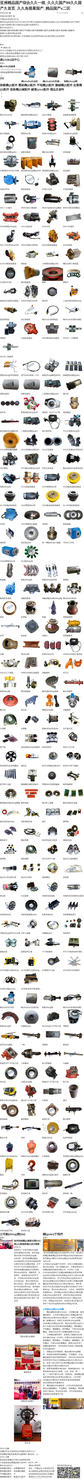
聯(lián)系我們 (58, 36)
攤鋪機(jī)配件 (42, 30)
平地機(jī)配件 (30, 30)
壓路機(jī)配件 (18, 30)
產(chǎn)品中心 (6, 28)
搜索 (2, 78)
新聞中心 (35, 25)
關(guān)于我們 (73, 22)
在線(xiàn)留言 (7, 16)
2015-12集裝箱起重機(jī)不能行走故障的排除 (18, 53)
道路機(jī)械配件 (68, 30)
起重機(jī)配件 (55, 30)
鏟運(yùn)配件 (6, 33)
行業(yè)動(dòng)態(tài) (21, 25)
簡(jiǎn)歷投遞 (14, 36)
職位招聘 (4, 36)
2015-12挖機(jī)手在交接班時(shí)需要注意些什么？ (21, 50)
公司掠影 (62, 22)
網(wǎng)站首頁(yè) (8, 22)
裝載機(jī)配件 (6, 30)
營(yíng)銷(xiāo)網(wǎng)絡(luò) (44, 22)
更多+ (2, 63)
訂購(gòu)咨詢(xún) (9, 19)
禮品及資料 (17, 33)
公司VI (27, 22)
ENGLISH (5, 13)
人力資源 (23, 36)
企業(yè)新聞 (5, 25)
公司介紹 (21, 22)
